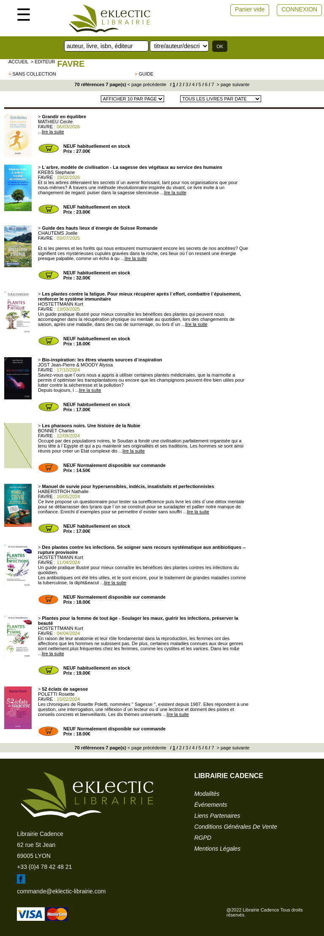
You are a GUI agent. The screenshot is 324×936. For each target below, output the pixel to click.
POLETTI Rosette (56, 694)
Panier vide (250, 9)
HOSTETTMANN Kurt (60, 304)
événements (210, 804)
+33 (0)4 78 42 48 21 (44, 866)
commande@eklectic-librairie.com (61, 891)
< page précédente (146, 84)
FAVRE (70, 63)
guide (146, 73)
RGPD (202, 837)
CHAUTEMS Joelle (58, 233)
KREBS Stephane (56, 172)
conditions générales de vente (235, 826)
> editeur (43, 61)
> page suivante (232, 84)
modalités (206, 793)
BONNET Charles (56, 430)
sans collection (34, 73)
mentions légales (217, 848)
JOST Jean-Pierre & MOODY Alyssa (75, 364)
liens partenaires (217, 815)
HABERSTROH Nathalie (63, 491)
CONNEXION (299, 9)
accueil (18, 61)
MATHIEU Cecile (55, 121)
